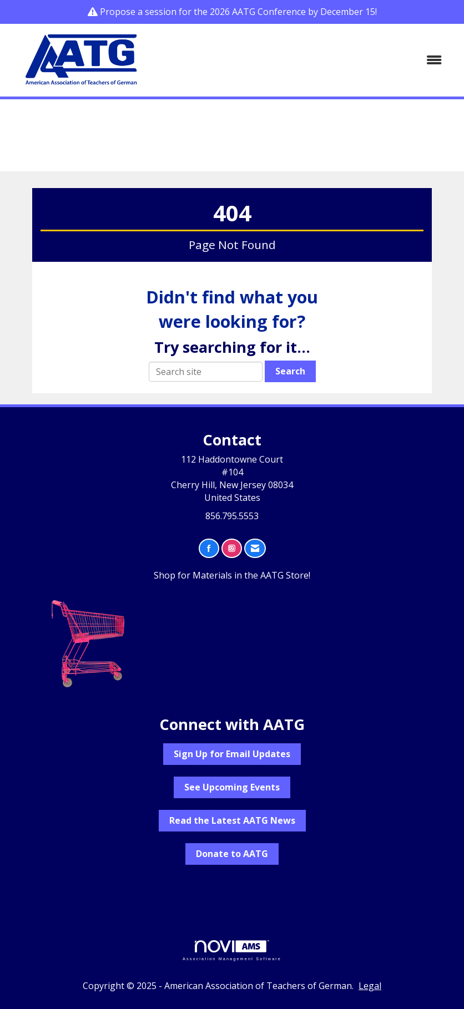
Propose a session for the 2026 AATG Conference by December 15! (238, 12)
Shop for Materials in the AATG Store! (232, 575)
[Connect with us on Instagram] (231, 548)
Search (290, 371)
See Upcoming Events (232, 787)
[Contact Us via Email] (255, 548)
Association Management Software (232, 950)
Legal (370, 986)
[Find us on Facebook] (209, 548)
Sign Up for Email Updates (232, 754)
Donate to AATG (232, 854)
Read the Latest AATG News (232, 820)
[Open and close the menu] (304, 60)
